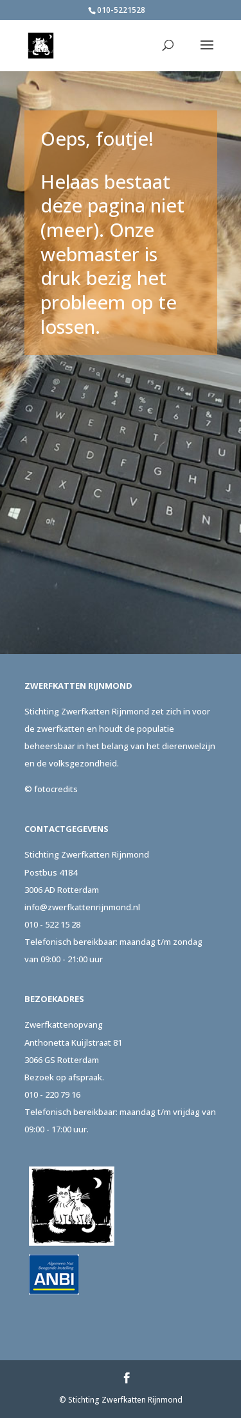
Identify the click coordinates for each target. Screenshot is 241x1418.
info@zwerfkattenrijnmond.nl (82, 907)
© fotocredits (51, 789)
